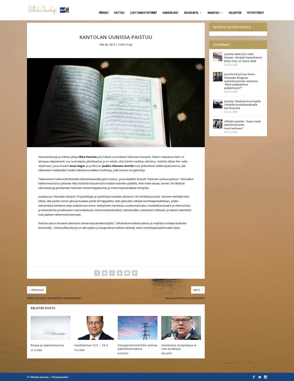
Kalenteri (235, 8)
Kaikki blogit (170, 8)
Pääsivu (103, 8)
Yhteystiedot (255, 8)
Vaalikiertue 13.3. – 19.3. (91, 345)
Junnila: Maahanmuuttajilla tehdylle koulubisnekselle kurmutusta (242, 104)
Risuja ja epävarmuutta (47, 345)
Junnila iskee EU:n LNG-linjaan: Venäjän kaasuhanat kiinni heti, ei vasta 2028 (243, 57)
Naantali (213, 8)
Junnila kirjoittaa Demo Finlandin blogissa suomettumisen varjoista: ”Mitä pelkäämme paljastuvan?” (241, 80)
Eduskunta (191, 8)
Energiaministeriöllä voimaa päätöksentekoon (138, 346)
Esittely (119, 8)
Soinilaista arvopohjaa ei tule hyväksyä (178, 346)
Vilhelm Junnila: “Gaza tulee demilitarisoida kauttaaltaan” (242, 124)
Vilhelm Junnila (39, 376)
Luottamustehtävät (143, 8)
